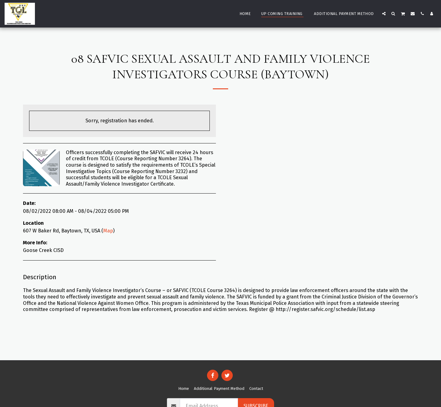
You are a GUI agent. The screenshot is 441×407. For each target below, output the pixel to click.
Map (108, 231)
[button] (383, 13)
